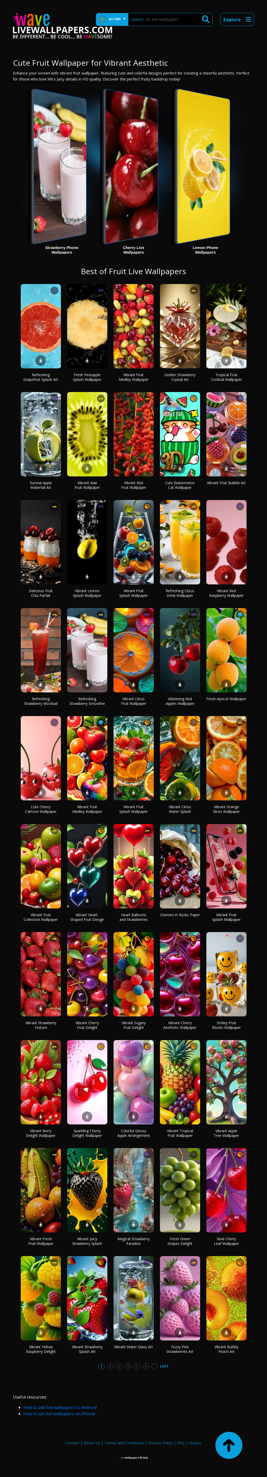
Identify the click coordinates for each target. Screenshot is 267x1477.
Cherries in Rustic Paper (180, 914)
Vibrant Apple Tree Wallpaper (226, 1133)
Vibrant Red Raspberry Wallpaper (226, 593)
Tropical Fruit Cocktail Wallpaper (226, 377)
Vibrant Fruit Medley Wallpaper (134, 377)
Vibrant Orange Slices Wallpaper (226, 809)
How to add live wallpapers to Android (60, 1407)
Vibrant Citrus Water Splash (180, 809)
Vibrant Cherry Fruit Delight (87, 1025)
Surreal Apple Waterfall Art (41, 485)
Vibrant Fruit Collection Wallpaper (41, 917)
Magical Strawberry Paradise (133, 1241)
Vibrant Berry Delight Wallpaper (40, 1133)
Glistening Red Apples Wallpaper (180, 701)
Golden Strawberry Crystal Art (179, 377)
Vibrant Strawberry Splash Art (87, 1349)
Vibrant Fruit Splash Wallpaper (133, 593)
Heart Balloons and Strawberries (134, 917)
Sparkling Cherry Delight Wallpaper (87, 1133)
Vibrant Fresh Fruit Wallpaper (40, 1241)
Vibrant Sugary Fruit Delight (134, 1025)
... (154, 1366)
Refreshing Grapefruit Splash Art (40, 377)
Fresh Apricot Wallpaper (226, 698)
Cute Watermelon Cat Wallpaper (180, 485)
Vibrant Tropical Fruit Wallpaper (180, 1133)
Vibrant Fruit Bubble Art (226, 482)
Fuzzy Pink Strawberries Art (179, 1349)
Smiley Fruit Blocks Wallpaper (226, 1025)
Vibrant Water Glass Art (133, 1346)
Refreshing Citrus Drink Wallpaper (180, 593)
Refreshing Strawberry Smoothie (87, 701)
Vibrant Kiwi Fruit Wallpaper (87, 485)
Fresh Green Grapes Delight (179, 1241)
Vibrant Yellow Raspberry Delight (41, 1349)
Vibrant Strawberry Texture (40, 1025)
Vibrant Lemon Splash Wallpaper (87, 593)
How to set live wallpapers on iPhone (59, 1414)
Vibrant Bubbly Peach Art (226, 1349)
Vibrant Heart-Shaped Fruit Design (87, 917)
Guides (195, 1442)
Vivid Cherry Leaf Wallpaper (226, 1241)
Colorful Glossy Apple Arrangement (133, 1133)
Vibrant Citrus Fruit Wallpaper (133, 701)
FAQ (181, 1442)
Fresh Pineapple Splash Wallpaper (87, 377)
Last (164, 1366)
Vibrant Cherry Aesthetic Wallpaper (179, 1025)
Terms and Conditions (124, 1442)
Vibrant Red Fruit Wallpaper (133, 485)
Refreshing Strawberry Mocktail (41, 701)
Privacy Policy (160, 1442)
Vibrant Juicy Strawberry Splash (87, 1241)
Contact (72, 1442)
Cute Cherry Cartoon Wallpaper (41, 809)
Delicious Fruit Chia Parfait (41, 593)
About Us (92, 1442)
